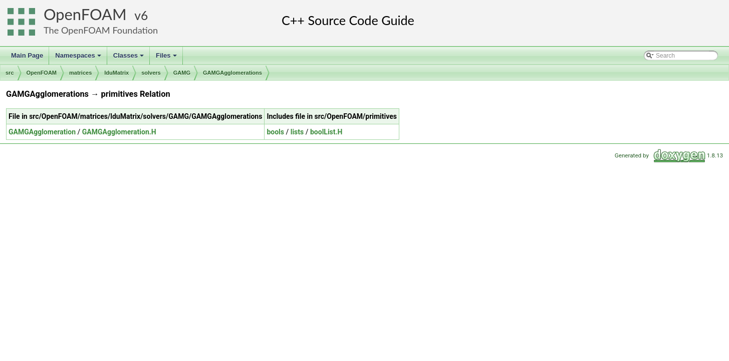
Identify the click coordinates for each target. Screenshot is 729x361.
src (10, 73)
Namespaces (79, 58)
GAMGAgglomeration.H (119, 132)
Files (167, 58)
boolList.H (326, 132)
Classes (129, 58)
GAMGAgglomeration (42, 132)
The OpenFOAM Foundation (101, 30)
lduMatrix (116, 73)
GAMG (181, 73)
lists (297, 132)
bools (275, 132)
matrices (80, 73)
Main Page (27, 55)
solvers (151, 73)
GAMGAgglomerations (232, 73)
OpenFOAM (85, 14)
